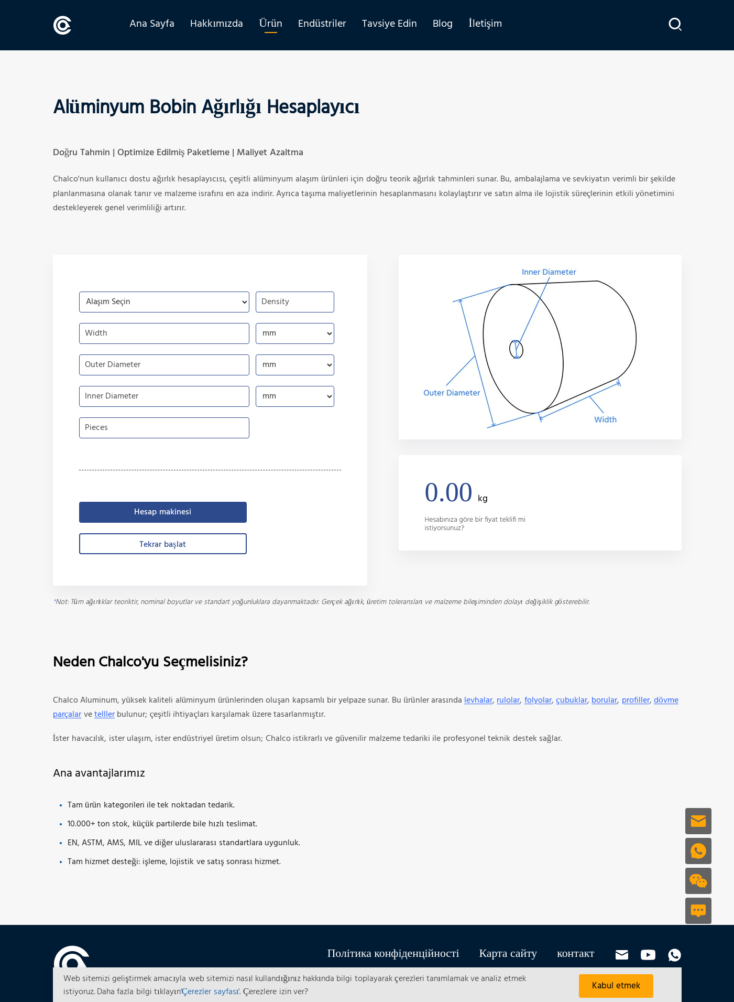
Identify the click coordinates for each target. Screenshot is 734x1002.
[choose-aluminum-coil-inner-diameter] (295, 395)
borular (604, 700)
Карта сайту (508, 953)
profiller (636, 700)
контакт (575, 953)
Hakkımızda (222, 24)
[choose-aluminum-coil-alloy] (164, 301)
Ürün (277, 24)
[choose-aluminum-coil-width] (295, 332)
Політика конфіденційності (393, 953)
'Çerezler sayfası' (210, 992)
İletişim (491, 24)
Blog (449, 24)
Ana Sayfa (158, 24)
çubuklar (571, 700)
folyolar (538, 700)
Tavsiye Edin (395, 24)
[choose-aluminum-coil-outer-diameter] (295, 364)
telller (104, 714)
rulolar (508, 700)
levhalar (478, 700)
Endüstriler (328, 24)
